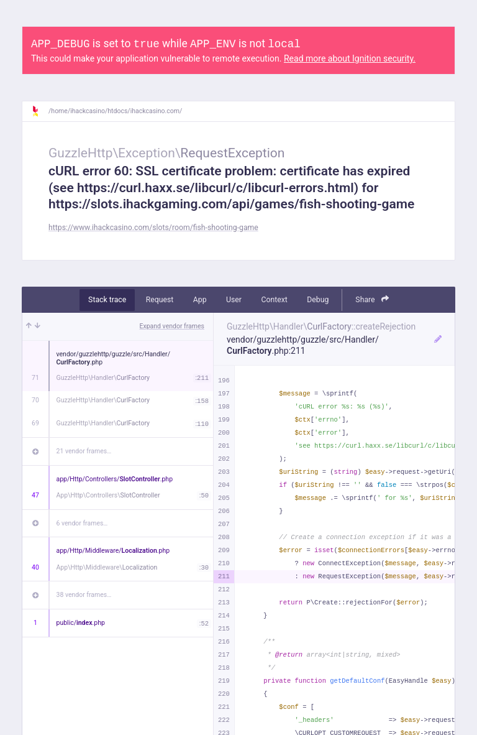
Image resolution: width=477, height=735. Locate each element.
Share (372, 299)
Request (160, 299)
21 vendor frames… (84, 451)
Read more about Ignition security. (350, 58)
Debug (318, 299)
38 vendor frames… (84, 595)
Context (274, 299)
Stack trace (107, 299)
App (200, 299)
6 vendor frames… (82, 523)
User (234, 299)
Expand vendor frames (172, 326)
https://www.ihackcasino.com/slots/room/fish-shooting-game (153, 227)
